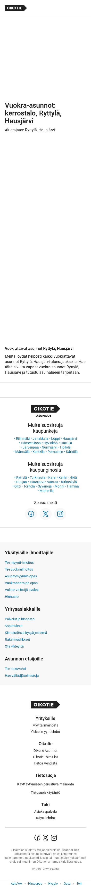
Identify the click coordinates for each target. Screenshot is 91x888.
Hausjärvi (70, 438)
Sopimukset (14, 626)
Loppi (55, 438)
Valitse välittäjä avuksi (21, 590)
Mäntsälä (22, 452)
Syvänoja (45, 486)
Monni (59, 486)
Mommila (47, 491)
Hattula (66, 443)
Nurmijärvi (49, 447)
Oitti (17, 486)
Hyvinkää (51, 443)
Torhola (29, 486)
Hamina (73, 486)
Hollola (65, 447)
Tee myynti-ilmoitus (19, 562)
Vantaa (52, 482)
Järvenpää (31, 447)
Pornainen (55, 452)
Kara (52, 477)
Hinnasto (12, 597)
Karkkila (39, 452)
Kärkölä (72, 452)
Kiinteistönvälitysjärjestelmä (26, 633)
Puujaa (21, 482)
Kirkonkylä (69, 482)
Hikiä (73, 477)
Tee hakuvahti (15, 669)
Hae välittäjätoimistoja (22, 676)
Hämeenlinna (31, 443)
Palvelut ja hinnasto (19, 619)
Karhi (62, 477)
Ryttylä (21, 477)
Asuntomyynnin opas (21, 576)
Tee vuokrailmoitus (19, 569)
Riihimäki (23, 438)
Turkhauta (37, 477)
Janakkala (40, 438)
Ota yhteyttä (14, 646)
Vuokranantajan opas (21, 583)
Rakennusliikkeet (17, 639)
